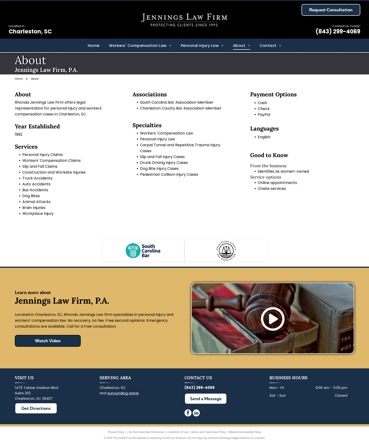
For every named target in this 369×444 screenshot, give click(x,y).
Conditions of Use (178, 433)
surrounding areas (123, 393)
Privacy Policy (116, 433)
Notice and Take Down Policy (208, 433)
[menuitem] (93, 45)
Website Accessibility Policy (245, 433)
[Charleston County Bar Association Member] (226, 251)
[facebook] (188, 414)
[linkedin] (196, 414)
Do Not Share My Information (146, 433)
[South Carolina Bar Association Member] (142, 251)
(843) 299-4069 (338, 31)
